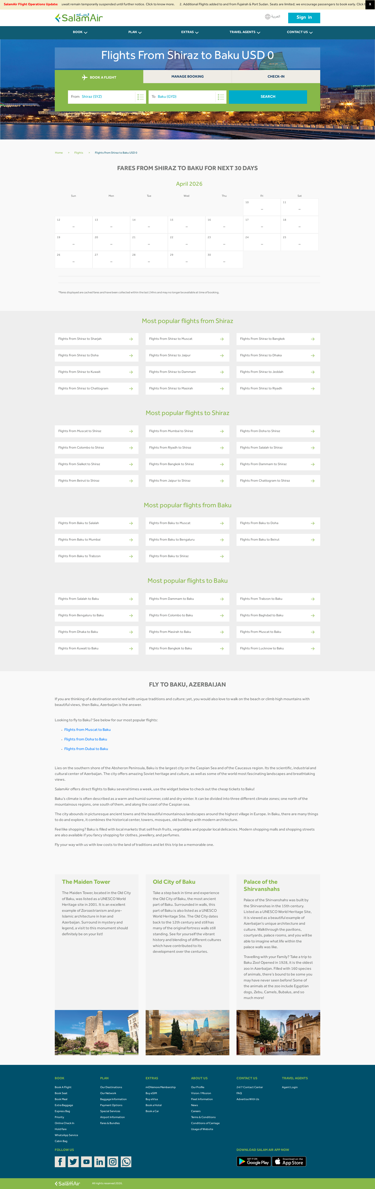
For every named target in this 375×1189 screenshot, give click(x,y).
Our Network (108, 1093)
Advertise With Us (248, 1099)
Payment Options (111, 1105)
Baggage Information (113, 1099)
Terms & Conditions (203, 1117)
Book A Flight (63, 1087)
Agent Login (290, 1087)
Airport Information (112, 1117)
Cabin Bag (61, 1141)
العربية (272, 16)
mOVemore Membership (161, 1087)
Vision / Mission (201, 1093)
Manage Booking (187, 77)
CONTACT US (297, 32)
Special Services (110, 1111)
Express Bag (62, 1111)
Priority (59, 1117)
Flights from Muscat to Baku (87, 730)
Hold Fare (60, 1129)
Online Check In (64, 1123)
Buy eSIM (151, 1093)
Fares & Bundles (110, 1123)
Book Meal (61, 1099)
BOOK (78, 32)
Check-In (276, 77)
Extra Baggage (64, 1105)
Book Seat (61, 1093)
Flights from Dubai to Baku (86, 749)
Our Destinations (111, 1087)
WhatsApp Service (66, 1135)
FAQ (239, 1093)
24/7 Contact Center (250, 1087)
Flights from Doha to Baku (85, 740)
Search (268, 97)
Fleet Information (202, 1099)
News (194, 1105)
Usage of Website (202, 1129)
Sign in (304, 18)
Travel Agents (242, 32)
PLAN (132, 32)
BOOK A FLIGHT (99, 78)
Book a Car (152, 1111)
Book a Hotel (154, 1105)
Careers (196, 1111)
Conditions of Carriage (205, 1123)
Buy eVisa (152, 1099)
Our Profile (197, 1087)
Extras (187, 32)
